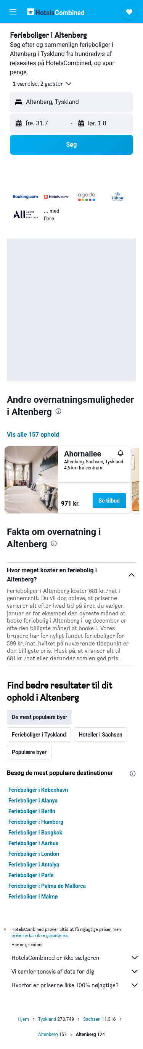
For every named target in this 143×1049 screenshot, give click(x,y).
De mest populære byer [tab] (39, 717)
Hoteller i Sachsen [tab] (100, 735)
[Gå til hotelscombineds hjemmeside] (55, 11)
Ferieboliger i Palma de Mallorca (47, 886)
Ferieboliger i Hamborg (35, 822)
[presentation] (58, 411)
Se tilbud (109, 501)
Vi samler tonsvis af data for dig (75, 971)
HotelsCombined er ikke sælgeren (75, 957)
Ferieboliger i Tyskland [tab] (39, 735)
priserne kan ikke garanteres (39, 935)
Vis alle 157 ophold (33, 434)
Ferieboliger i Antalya (33, 865)
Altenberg (48, 1034)
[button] (13, 11)
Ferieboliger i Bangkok (35, 833)
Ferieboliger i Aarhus (33, 843)
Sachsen (92, 1019)
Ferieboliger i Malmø (33, 897)
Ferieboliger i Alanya (33, 801)
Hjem (23, 1019)
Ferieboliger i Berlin (31, 811)
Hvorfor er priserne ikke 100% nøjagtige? (75, 985)
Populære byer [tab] (29, 752)
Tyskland (47, 1019)
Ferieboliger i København (38, 790)
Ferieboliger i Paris (31, 875)
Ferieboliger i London (33, 854)
